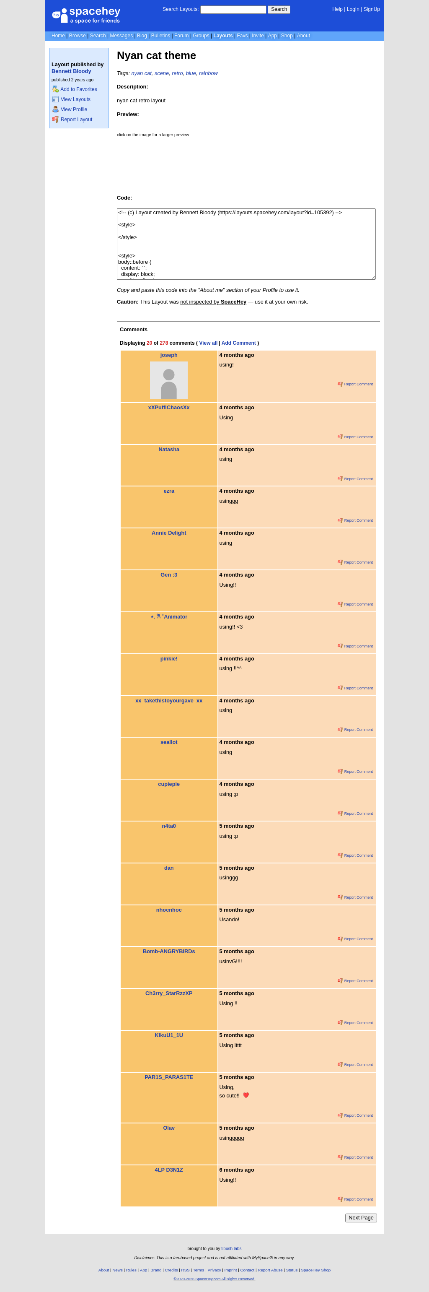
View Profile (69, 109)
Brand (155, 1270)
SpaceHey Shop (316, 1270)
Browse (77, 36)
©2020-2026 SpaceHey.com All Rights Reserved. (214, 1279)
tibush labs (231, 1248)
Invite (258, 36)
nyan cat (141, 73)
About (303, 36)
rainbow (208, 73)
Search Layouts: (181, 9)
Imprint (231, 1270)
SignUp (372, 9)
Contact (247, 1270)
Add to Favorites (74, 89)
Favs (242, 36)
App (272, 36)
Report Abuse (270, 1270)
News (117, 1270)
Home (58, 36)
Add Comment (239, 343)
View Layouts (71, 99)
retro (177, 73)
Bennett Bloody (71, 71)
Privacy (214, 1270)
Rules (131, 1270)
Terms (198, 1270)
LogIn (353, 9)
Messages (121, 36)
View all (208, 343)
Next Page (361, 1217)
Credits (171, 1270)
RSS (185, 1270)
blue (191, 73)
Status (292, 1270)
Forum (181, 36)
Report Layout (72, 119)
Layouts (223, 36)
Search (279, 9)
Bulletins (160, 36)
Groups (201, 36)
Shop (287, 36)
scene (162, 73)
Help (337, 9)
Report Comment (355, 384)
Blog (142, 36)
